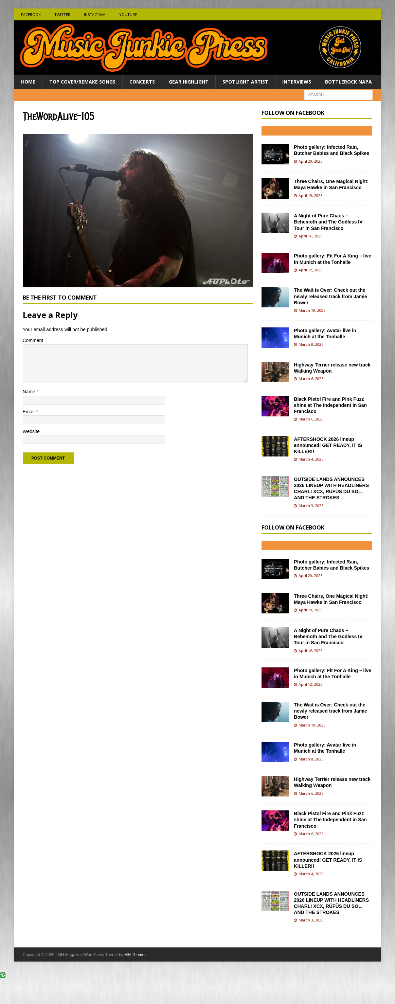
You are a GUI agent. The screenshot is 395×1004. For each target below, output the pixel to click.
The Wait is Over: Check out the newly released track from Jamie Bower (330, 296)
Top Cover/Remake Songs (82, 81)
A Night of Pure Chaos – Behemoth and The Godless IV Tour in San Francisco (328, 222)
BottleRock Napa (348, 81)
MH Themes (135, 954)
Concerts (142, 81)
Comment (33, 340)
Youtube (128, 14)
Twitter (62, 14)
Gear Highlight (189, 81)
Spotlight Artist (245, 81)
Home (28, 81)
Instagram (95, 14)
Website (31, 431)
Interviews (296, 81)
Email (29, 411)
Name (30, 391)
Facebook (31, 14)
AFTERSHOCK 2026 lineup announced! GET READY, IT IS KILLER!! (328, 445)
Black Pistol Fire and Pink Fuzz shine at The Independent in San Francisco (330, 405)
